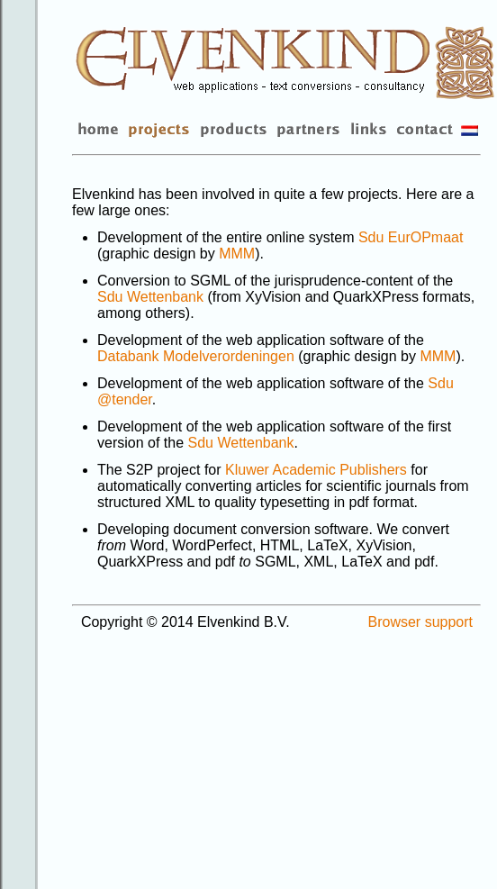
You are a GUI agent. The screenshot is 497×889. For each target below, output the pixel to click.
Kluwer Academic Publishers (316, 469)
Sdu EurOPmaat (411, 237)
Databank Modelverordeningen (195, 356)
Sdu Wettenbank (150, 296)
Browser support (421, 622)
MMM (237, 253)
